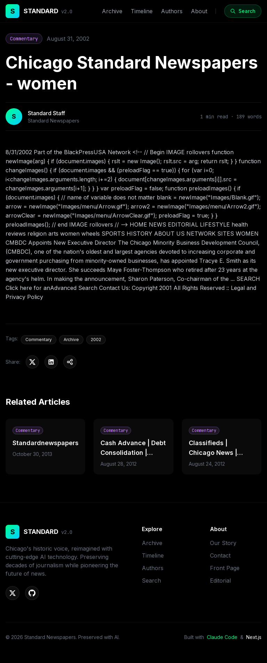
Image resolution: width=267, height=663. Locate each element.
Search (151, 580)
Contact (220, 555)
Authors (172, 11)
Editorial (220, 580)
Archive (112, 11)
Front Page (225, 568)
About (199, 11)
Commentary (24, 38)
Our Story (223, 542)
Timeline (142, 11)
